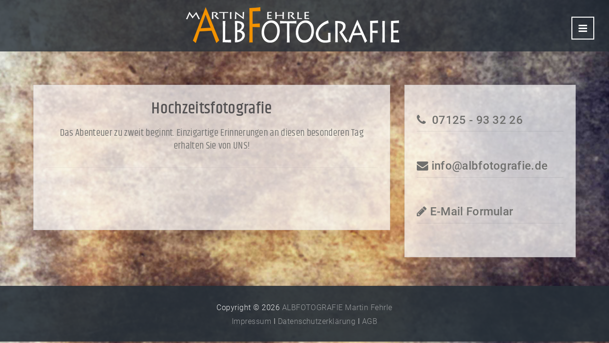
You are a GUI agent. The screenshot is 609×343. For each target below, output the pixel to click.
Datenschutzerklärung (317, 321)
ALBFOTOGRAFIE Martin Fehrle (337, 307)
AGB (369, 321)
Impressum (251, 321)
